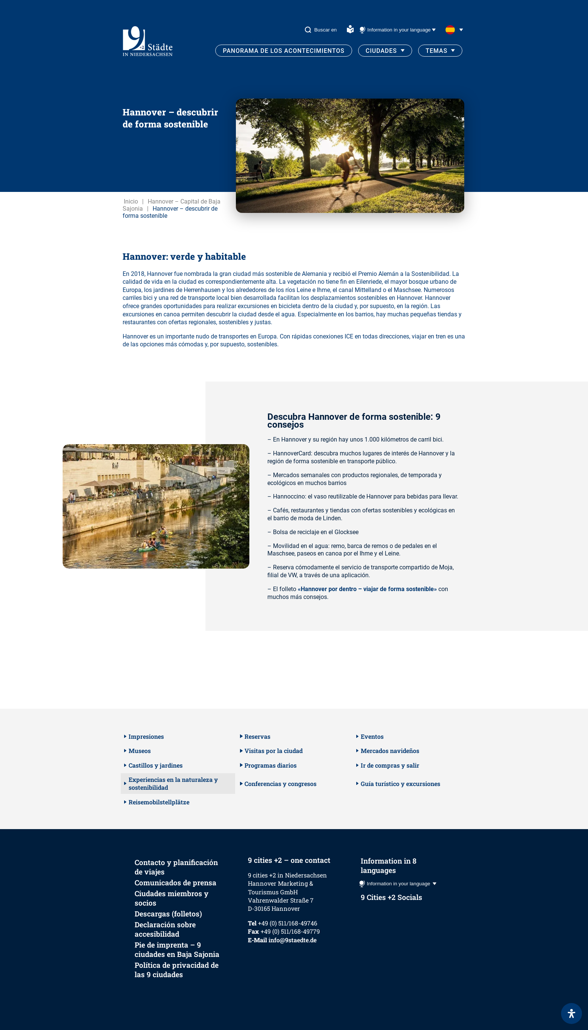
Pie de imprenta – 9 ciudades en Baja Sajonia (177, 949)
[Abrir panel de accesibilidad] (571, 1013)
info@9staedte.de (292, 940)
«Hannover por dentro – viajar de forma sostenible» (367, 589)
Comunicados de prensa (175, 882)
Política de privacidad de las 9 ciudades (177, 969)
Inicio (131, 201)
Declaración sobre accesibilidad (165, 929)
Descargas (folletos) (168, 913)
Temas (436, 50)
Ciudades (381, 50)
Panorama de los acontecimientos (283, 50)
